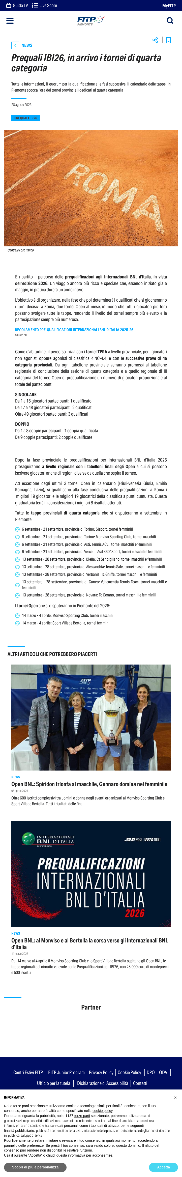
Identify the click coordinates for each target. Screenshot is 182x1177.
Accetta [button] (163, 1167)
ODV (163, 1072)
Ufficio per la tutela (53, 1083)
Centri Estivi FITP (28, 1072)
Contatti (140, 1083)
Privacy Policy (101, 1072)
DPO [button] (151, 1072)
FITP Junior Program (66, 1072)
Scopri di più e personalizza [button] (35, 1167)
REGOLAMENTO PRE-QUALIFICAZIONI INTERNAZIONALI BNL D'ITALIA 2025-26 (74, 329)
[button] (175, 1098)
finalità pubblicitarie (19, 1131)
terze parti (82, 1116)
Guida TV (17, 6)
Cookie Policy (129, 1072)
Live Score (44, 6)
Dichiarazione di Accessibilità (102, 1083)
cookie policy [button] (102, 1111)
